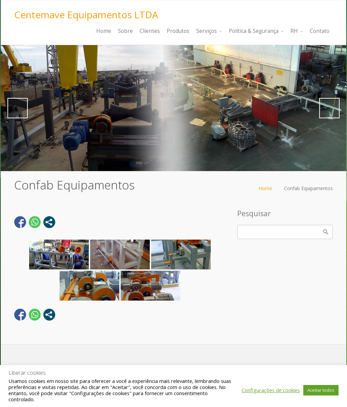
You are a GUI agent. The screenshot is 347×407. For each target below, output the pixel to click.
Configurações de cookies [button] (271, 390)
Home (265, 188)
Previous (17, 108)
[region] (173, 108)
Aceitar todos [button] (320, 390)
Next (329, 108)
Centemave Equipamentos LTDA (86, 14)
